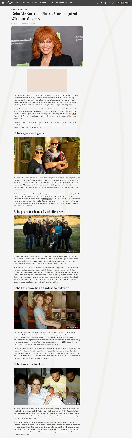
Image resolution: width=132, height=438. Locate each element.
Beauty (34, 3)
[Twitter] (109, 3)
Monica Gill (16, 23)
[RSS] (113, 3)
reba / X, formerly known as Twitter (71, 327)
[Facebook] (94, 3)
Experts (26, 3)
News (18, 3)
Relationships (62, 3)
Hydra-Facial (34, 116)
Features (73, 3)
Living (51, 3)
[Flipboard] (102, 3)
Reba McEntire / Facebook (72, 251)
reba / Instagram (75, 172)
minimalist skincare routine (52, 180)
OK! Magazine (47, 199)
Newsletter (123, 3)
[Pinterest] (98, 3)
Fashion (43, 3)
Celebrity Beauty (23, 9)
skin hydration (60, 125)
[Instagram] (105, 3)
